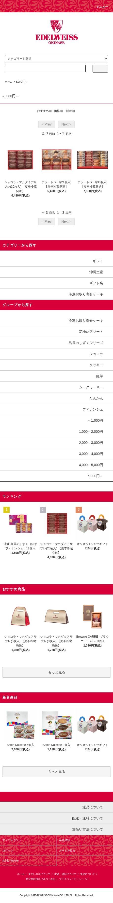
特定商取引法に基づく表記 (40, 879)
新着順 (70, 111)
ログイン (7, 850)
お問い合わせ (10, 860)
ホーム (8, 81)
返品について (87, 874)
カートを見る (67, 850)
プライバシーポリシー (71, 879)
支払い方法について (39, 874)
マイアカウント (11, 840)
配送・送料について (65, 874)
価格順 (58, 111)
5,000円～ (21, 81)
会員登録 (64, 840)
